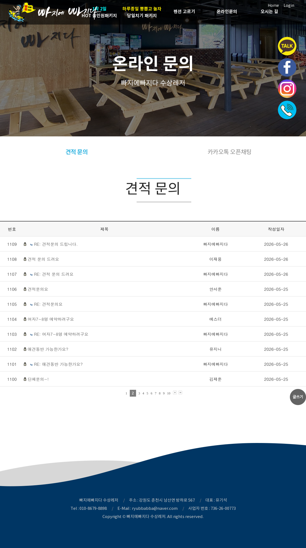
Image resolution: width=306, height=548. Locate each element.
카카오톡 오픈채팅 (230, 152)
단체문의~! (38, 379)
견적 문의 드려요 (43, 259)
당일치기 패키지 (142, 12)
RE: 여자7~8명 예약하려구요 (61, 334)
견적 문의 (76, 152)
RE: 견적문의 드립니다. (56, 244)
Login (289, 5)
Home (273, 5)
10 (168, 393)
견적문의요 (38, 289)
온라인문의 (227, 11)
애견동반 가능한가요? (48, 349)
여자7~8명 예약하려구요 (51, 319)
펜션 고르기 (184, 11)
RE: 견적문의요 (48, 304)
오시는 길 (269, 11)
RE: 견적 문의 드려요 (53, 274)
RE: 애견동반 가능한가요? (58, 364)
